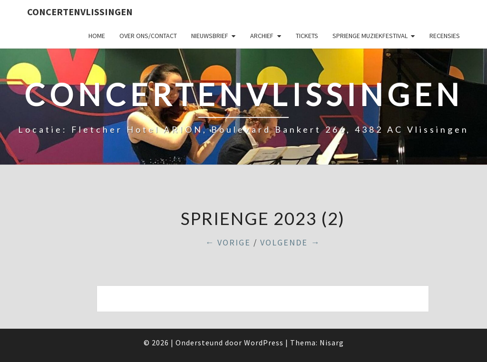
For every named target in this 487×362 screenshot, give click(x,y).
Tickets (307, 35)
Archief (261, 35)
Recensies (444, 35)
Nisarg (332, 342)
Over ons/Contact (148, 35)
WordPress (263, 342)
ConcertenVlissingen (80, 12)
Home (96, 35)
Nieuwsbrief (209, 35)
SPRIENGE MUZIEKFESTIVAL (370, 35)
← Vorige (228, 242)
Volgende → (290, 242)
